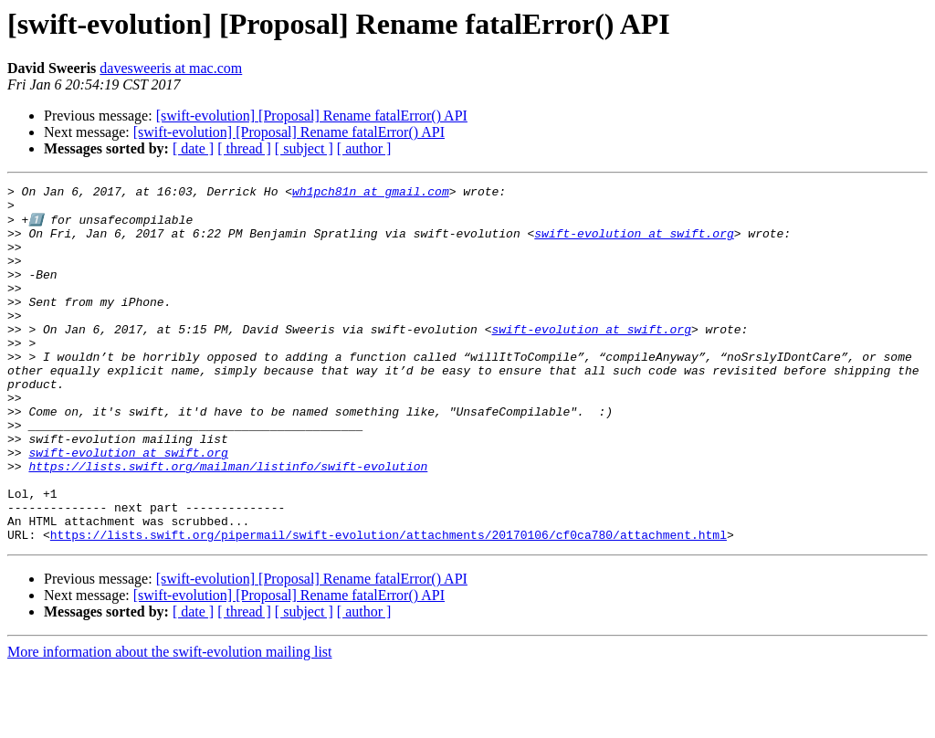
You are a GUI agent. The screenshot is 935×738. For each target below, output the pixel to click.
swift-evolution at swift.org (633, 243)
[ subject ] (304, 148)
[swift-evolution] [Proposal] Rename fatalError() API (312, 115)
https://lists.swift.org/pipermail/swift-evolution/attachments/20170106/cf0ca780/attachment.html (388, 604)
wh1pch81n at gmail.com (370, 193)
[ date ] (193, 148)
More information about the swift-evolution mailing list (169, 722)
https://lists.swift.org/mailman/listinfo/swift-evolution (227, 522)
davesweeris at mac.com (171, 68)
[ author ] (364, 148)
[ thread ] (244, 148)
